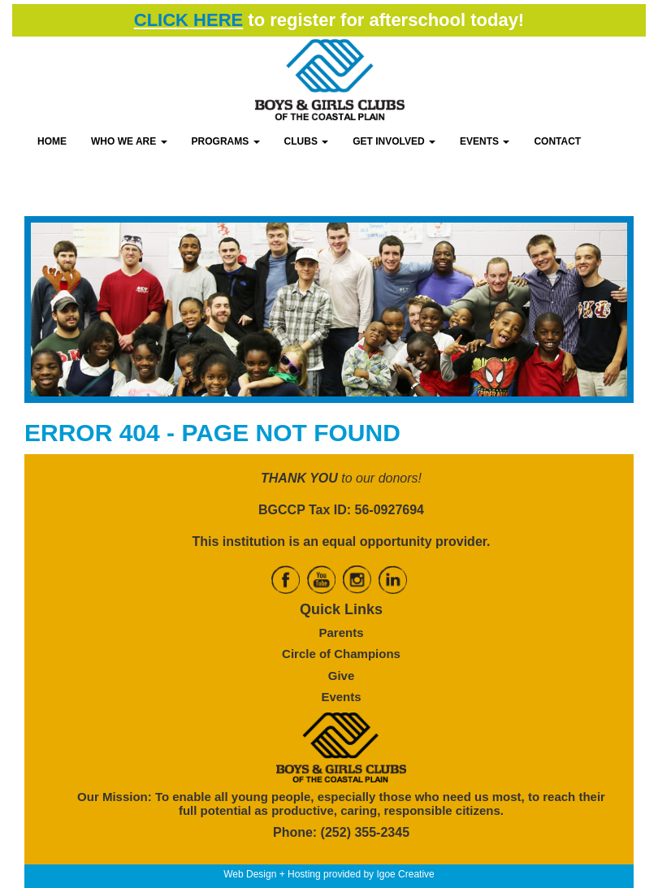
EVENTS (484, 141)
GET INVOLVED (394, 141)
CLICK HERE (188, 20)
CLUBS (306, 141)
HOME (52, 141)
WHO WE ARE (129, 141)
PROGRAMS (226, 141)
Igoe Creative (405, 874)
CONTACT (557, 141)
